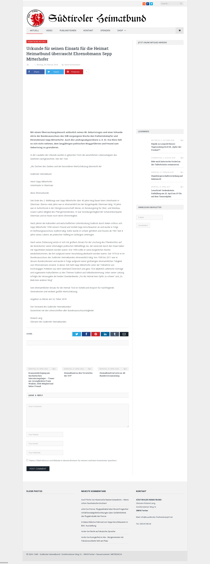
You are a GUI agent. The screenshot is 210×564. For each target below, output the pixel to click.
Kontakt (88, 30)
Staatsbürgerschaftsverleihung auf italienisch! (167, 177)
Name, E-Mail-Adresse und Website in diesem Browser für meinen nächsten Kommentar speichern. (73, 460)
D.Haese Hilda (87, 522)
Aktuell (34, 30)
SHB (31, 64)
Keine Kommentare (71, 64)
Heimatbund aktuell (37, 41)
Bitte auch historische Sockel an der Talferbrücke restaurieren (165, 163)
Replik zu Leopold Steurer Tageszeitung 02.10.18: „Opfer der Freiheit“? (166, 146)
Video (49, 30)
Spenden (105, 30)
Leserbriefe (143, 131)
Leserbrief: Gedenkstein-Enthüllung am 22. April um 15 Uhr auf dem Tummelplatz (166, 193)
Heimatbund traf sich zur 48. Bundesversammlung (113, 374)
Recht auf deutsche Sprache (102, 531)
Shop (120, 30)
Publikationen (68, 30)
